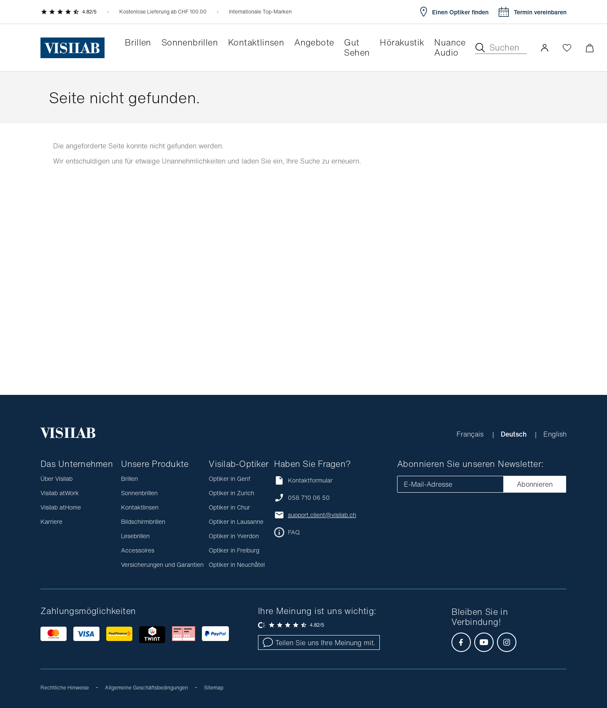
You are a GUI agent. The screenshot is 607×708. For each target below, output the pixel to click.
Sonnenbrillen (139, 492)
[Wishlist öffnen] (567, 47)
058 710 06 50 (309, 498)
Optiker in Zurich (231, 492)
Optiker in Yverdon (234, 535)
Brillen (129, 478)
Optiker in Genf (229, 478)
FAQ (294, 532)
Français (471, 434)
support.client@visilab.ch (322, 515)
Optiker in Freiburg (234, 550)
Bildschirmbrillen (143, 521)
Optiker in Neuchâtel (237, 564)
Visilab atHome (60, 507)
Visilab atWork (59, 492)
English (555, 434)
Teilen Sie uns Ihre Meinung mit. (319, 643)
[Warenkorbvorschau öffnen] (589, 47)
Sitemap (213, 687)
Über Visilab (56, 478)
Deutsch (514, 434)
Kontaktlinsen (139, 507)
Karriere (51, 521)
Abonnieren (535, 484)
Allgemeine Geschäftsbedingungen (146, 687)
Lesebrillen (135, 535)
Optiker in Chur (229, 507)
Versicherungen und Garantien (162, 564)
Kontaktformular (303, 480)
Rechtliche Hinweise (64, 687)
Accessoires (137, 550)
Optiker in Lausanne (236, 521)
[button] (544, 47)
